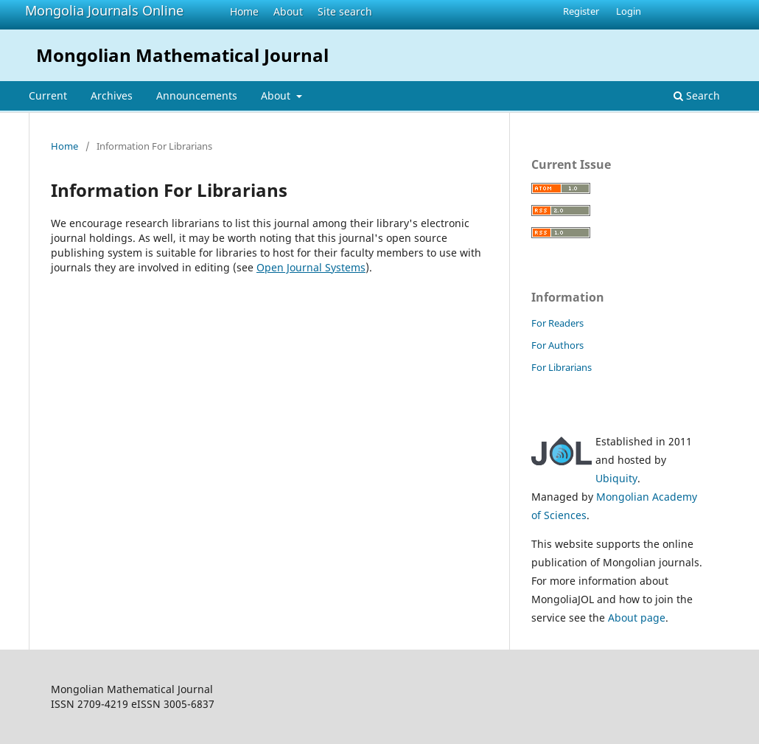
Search (697, 95)
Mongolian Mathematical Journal (182, 55)
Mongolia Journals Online (104, 10)
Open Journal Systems (310, 267)
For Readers (557, 323)
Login (628, 11)
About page (636, 618)
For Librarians (561, 367)
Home (244, 11)
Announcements (196, 95)
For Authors (557, 345)
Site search (345, 11)
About (288, 11)
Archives (112, 95)
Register (581, 11)
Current (48, 95)
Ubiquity (616, 478)
